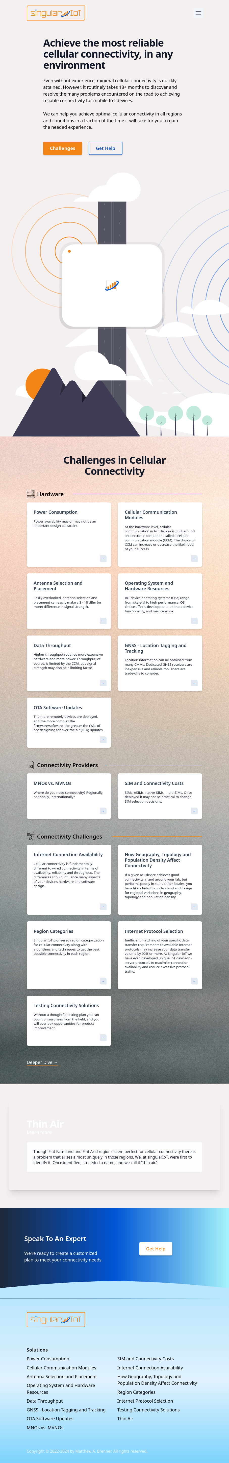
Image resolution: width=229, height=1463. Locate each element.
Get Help (105, 148)
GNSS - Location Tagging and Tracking (66, 1410)
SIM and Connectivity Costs (145, 1359)
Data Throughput (45, 1401)
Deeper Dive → (42, 1062)
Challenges (62, 148)
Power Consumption (48, 1359)
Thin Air (125, 1418)
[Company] (56, 13)
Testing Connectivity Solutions (148, 1410)
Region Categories (136, 1392)
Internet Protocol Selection (145, 1401)
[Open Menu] (198, 13)
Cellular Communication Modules (61, 1368)
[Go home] (56, 1319)
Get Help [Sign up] (156, 1249)
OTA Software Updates (50, 1418)
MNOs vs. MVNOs (45, 1428)
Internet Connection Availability (150, 1368)
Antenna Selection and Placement (62, 1376)
